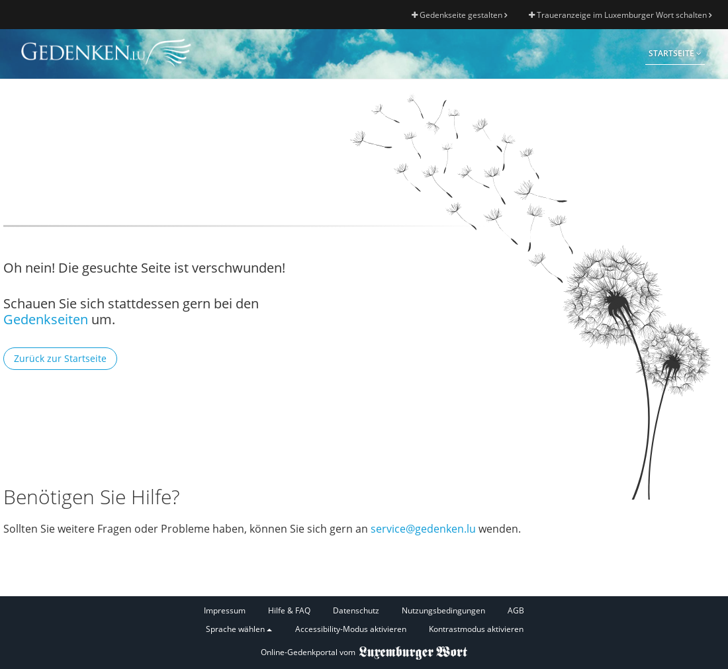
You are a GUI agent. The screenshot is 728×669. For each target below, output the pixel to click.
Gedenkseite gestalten (459, 15)
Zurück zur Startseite (60, 358)
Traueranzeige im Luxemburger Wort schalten (620, 15)
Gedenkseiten (45, 319)
